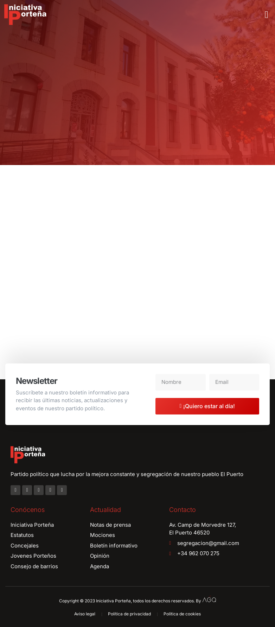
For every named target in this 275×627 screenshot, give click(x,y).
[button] (266, 14)
